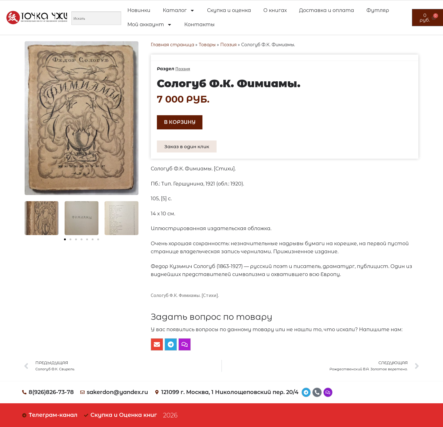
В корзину (180, 122)
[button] (65, 239)
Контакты (199, 24)
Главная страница (172, 44)
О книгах (275, 10)
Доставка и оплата (326, 10)
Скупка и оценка (229, 10)
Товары (207, 44)
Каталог (179, 10)
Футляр (377, 10)
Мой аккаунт (149, 24)
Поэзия (228, 44)
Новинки (138, 10)
